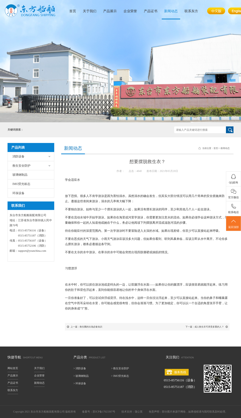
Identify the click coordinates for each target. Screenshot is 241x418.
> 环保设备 (79, 383)
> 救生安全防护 (120, 368)
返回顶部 (233, 224)
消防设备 (18, 156)
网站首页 (13, 368)
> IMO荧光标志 (120, 376)
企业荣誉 (130, 11)
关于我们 (89, 11)
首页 (72, 11)
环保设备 (18, 193)
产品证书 (150, 11)
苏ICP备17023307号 (104, 411)
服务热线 (180, 372)
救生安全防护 (21, 165)
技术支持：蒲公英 (132, 411)
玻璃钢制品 (19, 174)
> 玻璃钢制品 (81, 376)
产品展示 (110, 11)
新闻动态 (171, 11)
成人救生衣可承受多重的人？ (209, 326)
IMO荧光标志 (21, 183)
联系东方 (191, 11)
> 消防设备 (79, 368)
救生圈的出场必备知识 (91, 326)
